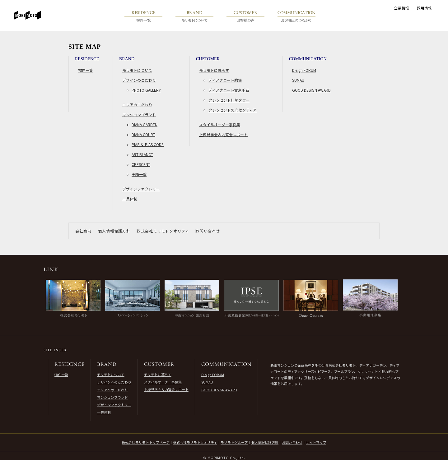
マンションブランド (139, 114)
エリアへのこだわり (112, 389)
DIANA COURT (143, 134)
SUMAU (298, 80)
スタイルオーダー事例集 (219, 124)
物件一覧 (85, 70)
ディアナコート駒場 (225, 80)
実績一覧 (139, 174)
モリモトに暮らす (214, 70)
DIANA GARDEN (144, 124)
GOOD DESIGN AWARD (311, 90)
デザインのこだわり (139, 80)
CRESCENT (141, 164)
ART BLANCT (142, 154)
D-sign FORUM (304, 70)
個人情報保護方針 (114, 230)
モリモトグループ (234, 442)
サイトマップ (316, 442)
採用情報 (424, 7)
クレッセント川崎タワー (229, 100)
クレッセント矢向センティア (232, 110)
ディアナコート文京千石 (228, 90)
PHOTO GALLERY (146, 90)
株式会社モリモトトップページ (146, 442)
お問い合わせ (208, 230)
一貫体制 (129, 198)
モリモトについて (137, 70)
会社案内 (83, 230)
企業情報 (401, 7)
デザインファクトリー (141, 188)
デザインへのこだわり (114, 382)
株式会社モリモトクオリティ (163, 230)
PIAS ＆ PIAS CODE (148, 144)
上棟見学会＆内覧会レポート (223, 134)
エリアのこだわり (137, 104)
